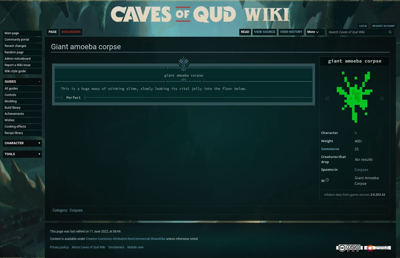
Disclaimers (116, 247)
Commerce (330, 149)
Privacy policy (59, 247)
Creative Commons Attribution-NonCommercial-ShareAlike (125, 239)
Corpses (361, 169)
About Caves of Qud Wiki (88, 247)
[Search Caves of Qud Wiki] (361, 32)
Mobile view (136, 247)
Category (60, 210)
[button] (10, 81)
